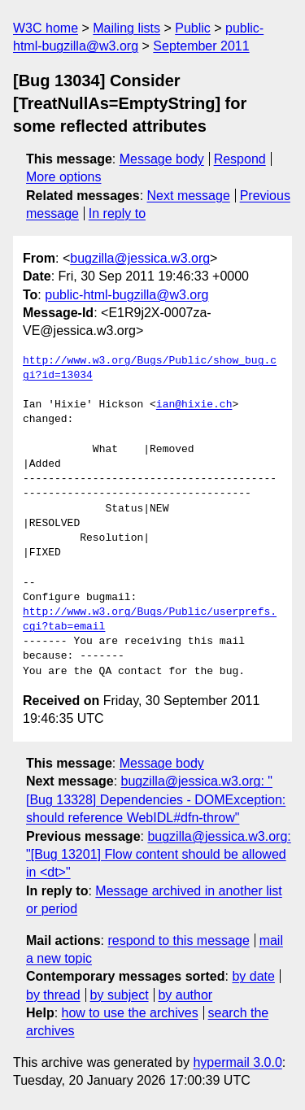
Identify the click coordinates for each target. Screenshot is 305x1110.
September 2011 (201, 46)
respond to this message (178, 940)
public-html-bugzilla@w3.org (126, 295)
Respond (240, 159)
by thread (53, 995)
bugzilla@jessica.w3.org (140, 258)
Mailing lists (126, 28)
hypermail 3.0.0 (237, 1062)
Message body (162, 159)
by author (185, 995)
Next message (188, 195)
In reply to (117, 213)
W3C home (45, 28)
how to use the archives (130, 1013)
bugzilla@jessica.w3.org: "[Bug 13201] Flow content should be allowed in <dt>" (158, 854)
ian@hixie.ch (194, 405)
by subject (119, 995)
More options (64, 177)
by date (253, 976)
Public (193, 28)
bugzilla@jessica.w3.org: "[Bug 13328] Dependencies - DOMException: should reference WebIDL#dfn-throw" (155, 799)
